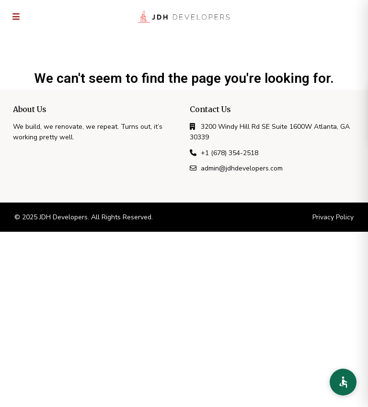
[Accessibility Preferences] (343, 382)
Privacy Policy (333, 217)
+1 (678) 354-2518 (229, 153)
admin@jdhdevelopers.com (242, 168)
